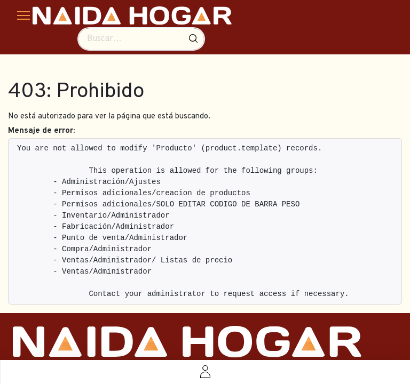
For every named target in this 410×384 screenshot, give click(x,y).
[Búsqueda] (193, 39)
